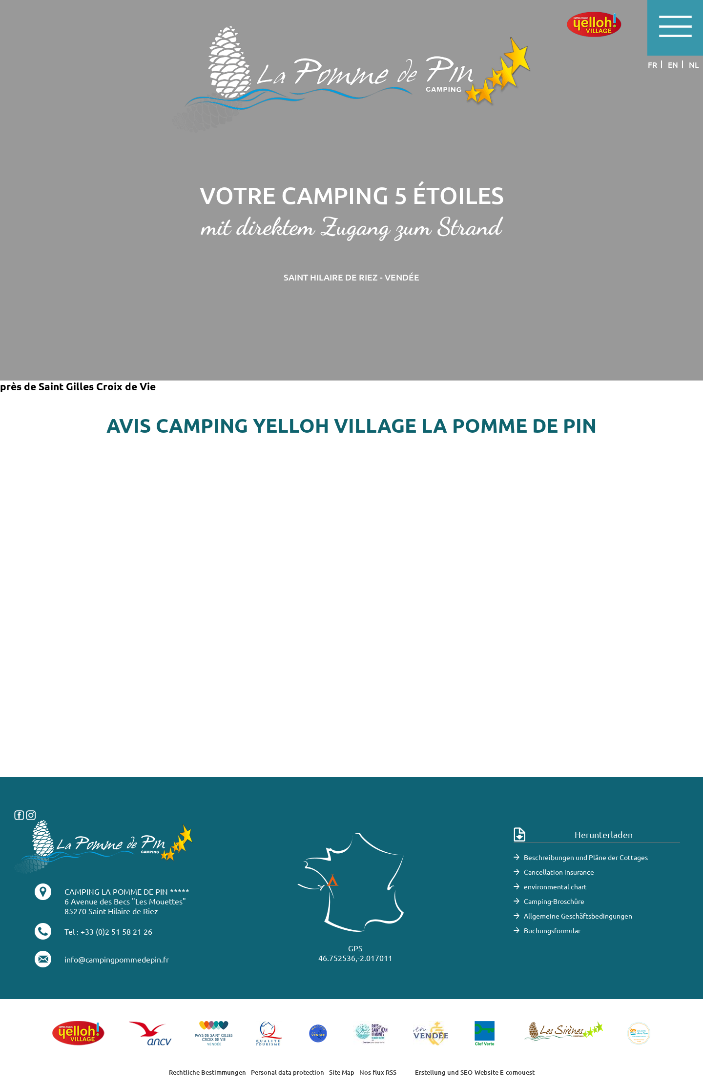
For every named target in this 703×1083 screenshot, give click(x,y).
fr (652, 64)
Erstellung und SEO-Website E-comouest (475, 1072)
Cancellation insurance (559, 871)
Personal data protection (287, 1072)
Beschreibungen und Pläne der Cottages (586, 857)
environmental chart (555, 886)
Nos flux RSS (377, 1072)
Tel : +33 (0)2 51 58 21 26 (108, 931)
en (673, 64)
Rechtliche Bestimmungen (207, 1072)
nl (694, 64)
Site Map (341, 1072)
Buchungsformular (552, 930)
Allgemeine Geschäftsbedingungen (578, 915)
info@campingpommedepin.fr (116, 959)
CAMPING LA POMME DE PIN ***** (126, 891)
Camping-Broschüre (554, 901)
